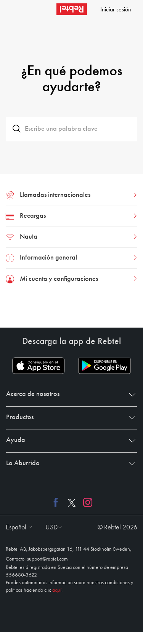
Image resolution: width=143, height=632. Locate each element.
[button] (17, 527)
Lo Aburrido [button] (69, 463)
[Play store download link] (104, 365)
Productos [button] (69, 417)
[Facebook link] (57, 502)
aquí (56, 590)
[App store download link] (38, 365)
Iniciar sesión (115, 10)
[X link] (71, 502)
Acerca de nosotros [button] (69, 394)
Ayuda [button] (69, 440)
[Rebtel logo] (71, 9)
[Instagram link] (85, 502)
